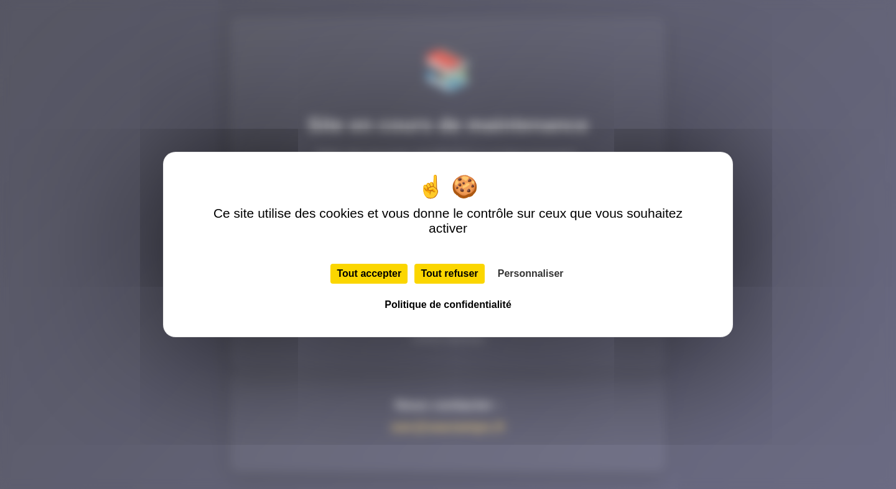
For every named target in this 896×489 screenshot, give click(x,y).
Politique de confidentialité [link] (448, 304)
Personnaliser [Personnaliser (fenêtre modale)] (531, 273)
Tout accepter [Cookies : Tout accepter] (369, 273)
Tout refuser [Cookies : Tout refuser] (449, 273)
